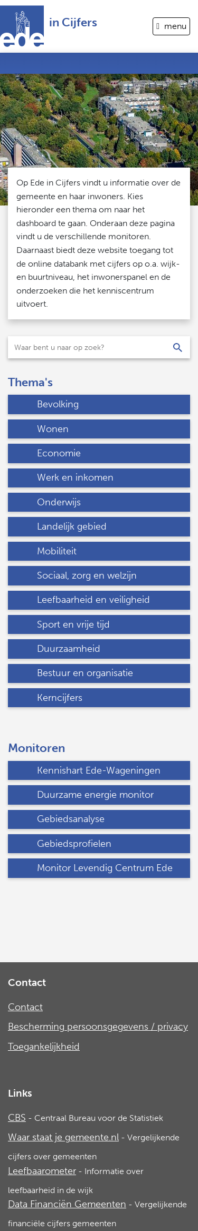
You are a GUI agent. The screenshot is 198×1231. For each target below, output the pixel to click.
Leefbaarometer (42, 1171)
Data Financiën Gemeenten (67, 1204)
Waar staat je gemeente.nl (63, 1137)
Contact (25, 1007)
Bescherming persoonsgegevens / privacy (98, 1026)
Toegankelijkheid (44, 1046)
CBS (17, 1117)
